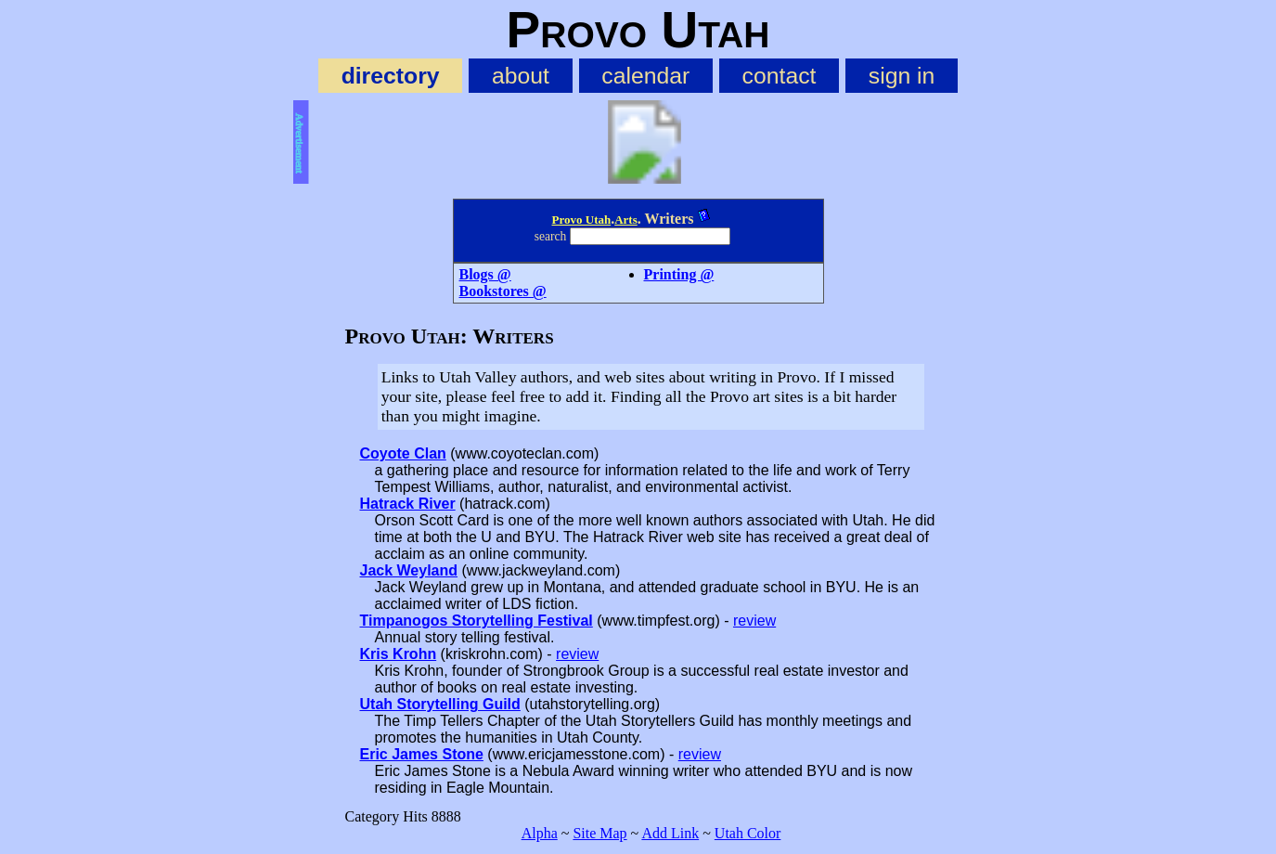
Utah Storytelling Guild (440, 704)
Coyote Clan (403, 453)
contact (779, 75)
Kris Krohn (398, 654)
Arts (626, 219)
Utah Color (748, 833)
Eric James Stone (421, 754)
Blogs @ (485, 274)
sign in (902, 75)
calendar (645, 75)
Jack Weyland (409, 570)
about (520, 75)
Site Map (599, 833)
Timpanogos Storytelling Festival (476, 620)
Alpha (540, 833)
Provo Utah (582, 219)
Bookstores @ (503, 291)
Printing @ (679, 274)
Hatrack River (408, 503)
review (754, 620)
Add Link (670, 833)
